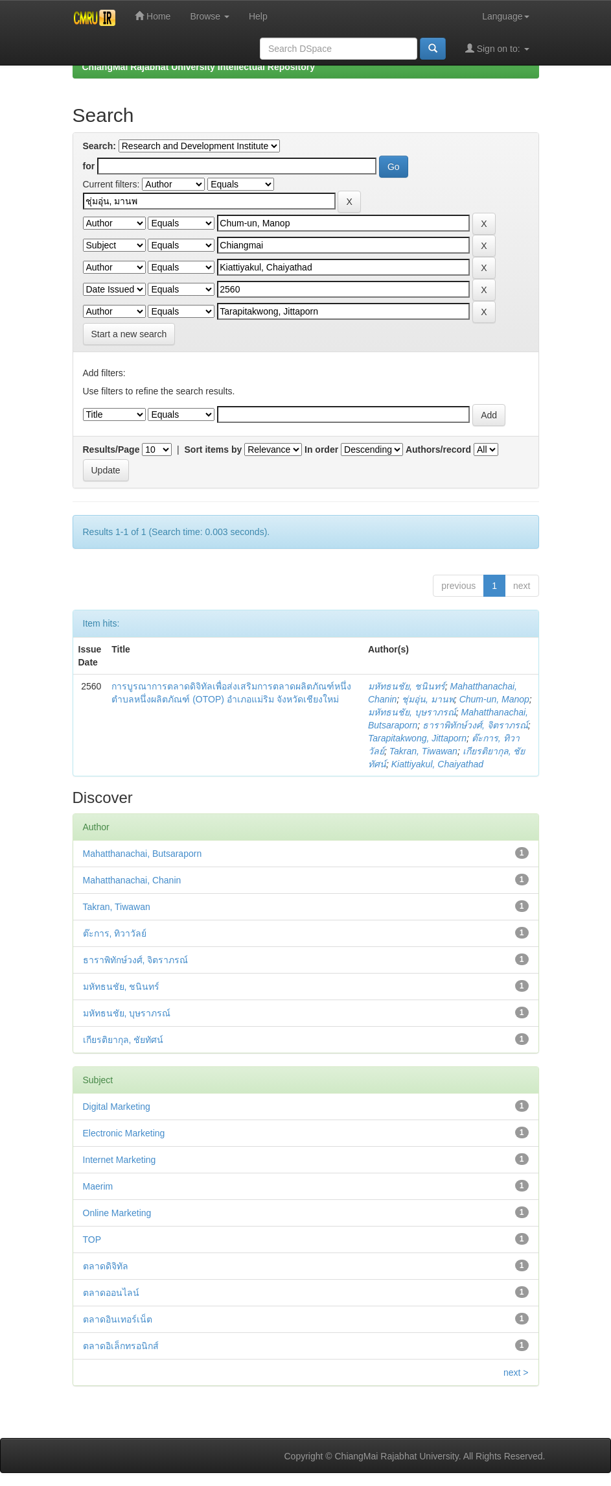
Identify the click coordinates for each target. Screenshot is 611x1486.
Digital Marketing (116, 1106)
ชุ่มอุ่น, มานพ (428, 699)
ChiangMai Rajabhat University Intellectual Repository (198, 67)
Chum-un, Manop (494, 699)
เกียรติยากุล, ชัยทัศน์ (123, 1040)
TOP (92, 1239)
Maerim (98, 1186)
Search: (99, 146)
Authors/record (438, 449)
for (89, 166)
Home (152, 15)
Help (258, 16)
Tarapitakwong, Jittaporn (417, 738)
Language (505, 16)
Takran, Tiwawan (423, 751)
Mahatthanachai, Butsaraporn (142, 853)
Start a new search (129, 334)
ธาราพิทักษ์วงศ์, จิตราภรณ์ (475, 725)
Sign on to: (497, 48)
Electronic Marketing (124, 1133)
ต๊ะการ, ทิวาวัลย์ (115, 933)
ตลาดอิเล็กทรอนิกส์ (121, 1346)
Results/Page (111, 449)
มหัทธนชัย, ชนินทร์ (406, 686)
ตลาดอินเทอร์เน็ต (117, 1319)
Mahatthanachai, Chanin (132, 880)
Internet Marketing (119, 1160)
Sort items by (213, 449)
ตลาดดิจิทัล (105, 1266)
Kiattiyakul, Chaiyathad (437, 764)
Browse (209, 16)
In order (321, 449)
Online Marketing (117, 1213)
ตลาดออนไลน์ (111, 1293)
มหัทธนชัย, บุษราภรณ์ (412, 712)
